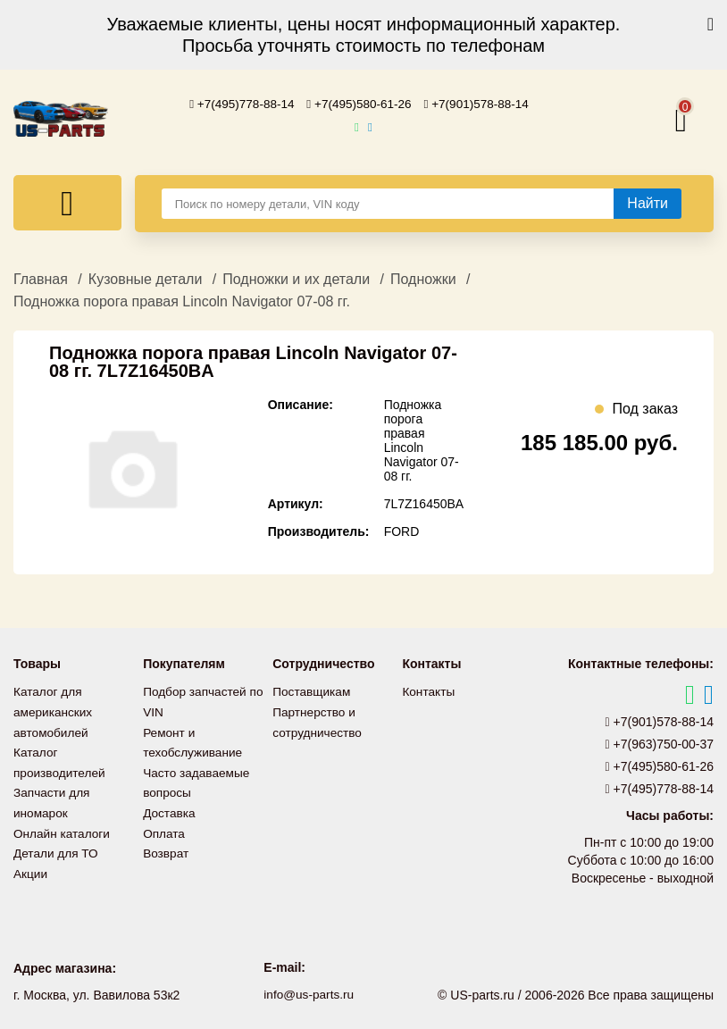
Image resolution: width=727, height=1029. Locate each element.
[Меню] (67, 202)
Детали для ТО (56, 848)
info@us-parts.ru (309, 993)
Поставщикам (312, 690)
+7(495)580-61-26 (359, 103)
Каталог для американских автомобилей (54, 710)
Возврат (166, 848)
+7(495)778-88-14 (238, 103)
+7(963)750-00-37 (660, 743)
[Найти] (647, 203)
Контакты (428, 690)
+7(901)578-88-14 (480, 103)
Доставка (169, 808)
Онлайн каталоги (63, 828)
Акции (30, 867)
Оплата (164, 828)
